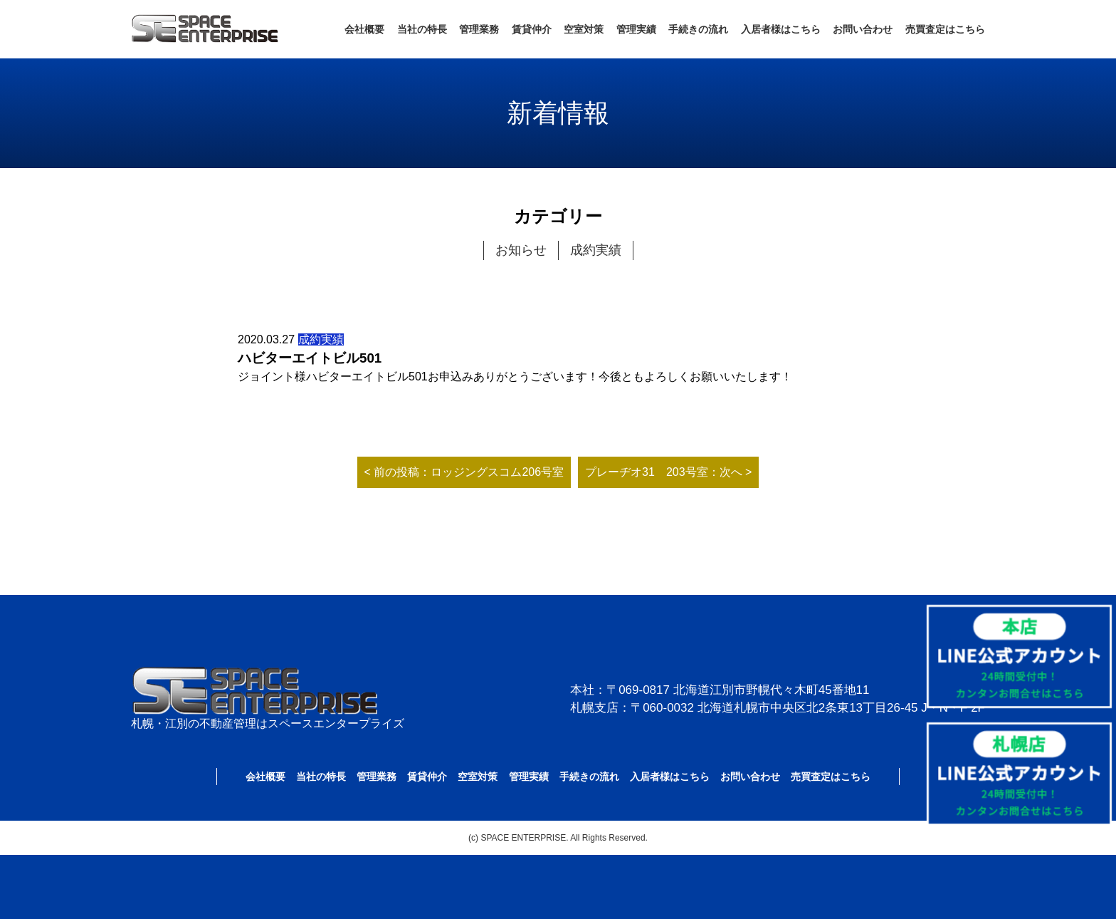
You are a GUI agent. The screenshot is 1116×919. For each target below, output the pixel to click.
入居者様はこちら (781, 29)
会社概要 (364, 29)
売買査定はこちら (945, 29)
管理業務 (479, 29)
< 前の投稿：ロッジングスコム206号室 (464, 472)
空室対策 (584, 29)
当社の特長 (422, 29)
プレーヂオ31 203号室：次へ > (668, 472)
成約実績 (595, 250)
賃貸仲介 (532, 29)
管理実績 (636, 29)
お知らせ (521, 250)
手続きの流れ (698, 29)
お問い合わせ (863, 29)
